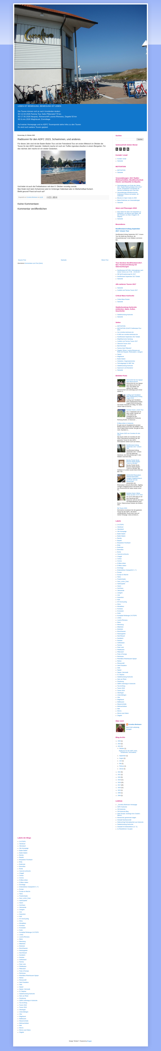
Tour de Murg (121, 686)
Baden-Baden (121, 359)
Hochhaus (120, 588)
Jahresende (120, 590)
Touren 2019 (121, 690)
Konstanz (120, 609)
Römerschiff (120, 663)
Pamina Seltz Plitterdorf (124, 348)
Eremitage (120, 568)
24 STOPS (120, 524)
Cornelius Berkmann (135, 724)
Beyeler (119, 540)
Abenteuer (120, 527)
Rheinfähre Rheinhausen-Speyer (127, 658)
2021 (119, 774)
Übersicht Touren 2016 (124, 343)
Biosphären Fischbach (124, 543)
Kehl (118, 599)
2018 (119, 782)
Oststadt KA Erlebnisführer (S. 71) (127, 826)
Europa (119, 572)
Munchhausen (121, 631)
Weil (118, 709)
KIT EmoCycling (122, 602)
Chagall (119, 556)
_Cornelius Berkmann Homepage (127, 804)
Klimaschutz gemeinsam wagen (126, 817)
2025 (119, 741)
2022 (119, 772)
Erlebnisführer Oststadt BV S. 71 (127, 570)
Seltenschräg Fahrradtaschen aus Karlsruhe (130, 822)
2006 (119, 793)
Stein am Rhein (121, 679)
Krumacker (120, 611)
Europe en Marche (122, 574)
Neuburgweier (121, 634)
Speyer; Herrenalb (122, 672)
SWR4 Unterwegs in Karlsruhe (126, 683)
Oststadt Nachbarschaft (124, 820)
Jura (118, 595)
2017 (119, 785)
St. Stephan (120, 674)
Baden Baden (121, 534)
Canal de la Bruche (123, 554)
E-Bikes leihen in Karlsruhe (125, 423)
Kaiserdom (120, 597)
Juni (120, 761)
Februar (121, 766)
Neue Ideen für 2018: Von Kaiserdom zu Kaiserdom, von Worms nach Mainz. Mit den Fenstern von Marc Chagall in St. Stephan (129, 214)
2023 (119, 746)
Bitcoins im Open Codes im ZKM (127, 198)
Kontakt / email (121, 159)
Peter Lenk (120, 647)
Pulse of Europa (122, 654)
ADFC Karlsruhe (122, 807)
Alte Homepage (122, 531)
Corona (119, 561)
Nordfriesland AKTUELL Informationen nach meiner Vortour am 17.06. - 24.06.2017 (130, 271)
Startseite (64, 260)
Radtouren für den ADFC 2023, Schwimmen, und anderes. (128, 751)
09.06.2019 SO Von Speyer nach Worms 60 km (134, 380)
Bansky (119, 538)
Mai (120, 763)
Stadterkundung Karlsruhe (125, 314)
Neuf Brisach (121, 636)
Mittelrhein (120, 627)
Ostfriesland (120, 643)
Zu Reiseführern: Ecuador (125, 829)
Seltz (118, 668)
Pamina (119, 645)
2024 (119, 743)
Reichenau (120, 656)
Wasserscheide (121, 704)
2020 (119, 777)
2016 (119, 787)
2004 (119, 795)
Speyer (119, 354)
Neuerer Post (22, 260)
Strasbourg (120, 681)
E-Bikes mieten (121, 565)
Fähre (119, 577)
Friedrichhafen (121, 579)
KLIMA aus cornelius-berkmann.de (127, 334)
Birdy (118, 545)
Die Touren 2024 (122, 508)
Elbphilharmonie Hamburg (125, 339)
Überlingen (120, 693)
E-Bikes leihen (121, 563)
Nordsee (119, 640)
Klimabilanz (120, 606)
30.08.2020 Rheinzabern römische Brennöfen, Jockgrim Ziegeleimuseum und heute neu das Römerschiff (134, 478)
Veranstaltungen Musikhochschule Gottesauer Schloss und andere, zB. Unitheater (128, 194)
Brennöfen (120, 549)
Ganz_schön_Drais (123, 581)
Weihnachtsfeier (122, 706)
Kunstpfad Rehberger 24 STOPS (127, 615)
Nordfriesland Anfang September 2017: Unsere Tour (133, 446)
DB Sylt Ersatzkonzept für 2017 (126, 274)
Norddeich (120, 638)
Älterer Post (104, 260)
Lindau (119, 618)
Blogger (89, 1041)
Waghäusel (120, 356)
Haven (119, 586)
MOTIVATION (121, 170)
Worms (119, 711)
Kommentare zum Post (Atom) (34, 263)
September (122, 756)
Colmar (119, 559)
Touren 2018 (121, 688)
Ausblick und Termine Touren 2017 (127, 290)
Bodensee (120, 547)
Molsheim (120, 629)
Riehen (119, 661)
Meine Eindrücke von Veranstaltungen (128, 200)
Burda (119, 552)
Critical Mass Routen (123, 299)
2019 (119, 780)
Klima (119, 604)
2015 (119, 790)
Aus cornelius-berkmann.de (125, 332)
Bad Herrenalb (121, 346)
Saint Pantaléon (122, 665)
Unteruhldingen (121, 695)
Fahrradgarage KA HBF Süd (125, 363)
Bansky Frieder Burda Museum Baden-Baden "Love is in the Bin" (133, 461)
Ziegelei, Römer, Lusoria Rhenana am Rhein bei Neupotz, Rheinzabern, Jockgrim (130, 351)
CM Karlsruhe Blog (123, 811)
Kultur (119, 613)
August (121, 758)
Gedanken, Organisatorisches (126, 361)
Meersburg (120, 624)
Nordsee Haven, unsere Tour (134, 410)
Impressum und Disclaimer (125, 368)
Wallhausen (120, 702)
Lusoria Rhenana (122, 620)
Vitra (118, 697)
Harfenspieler (121, 583)
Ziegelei (119, 715)
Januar (121, 769)
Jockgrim (120, 593)
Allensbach (120, 529)
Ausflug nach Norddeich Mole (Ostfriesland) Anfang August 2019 (134, 396)
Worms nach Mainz (123, 713)
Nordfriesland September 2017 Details (128, 276)
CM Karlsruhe (121, 809)
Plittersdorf (120, 652)
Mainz (119, 622)
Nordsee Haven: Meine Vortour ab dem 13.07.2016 (134, 494)
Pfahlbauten (120, 649)
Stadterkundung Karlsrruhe (125, 824)
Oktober (121, 748)
